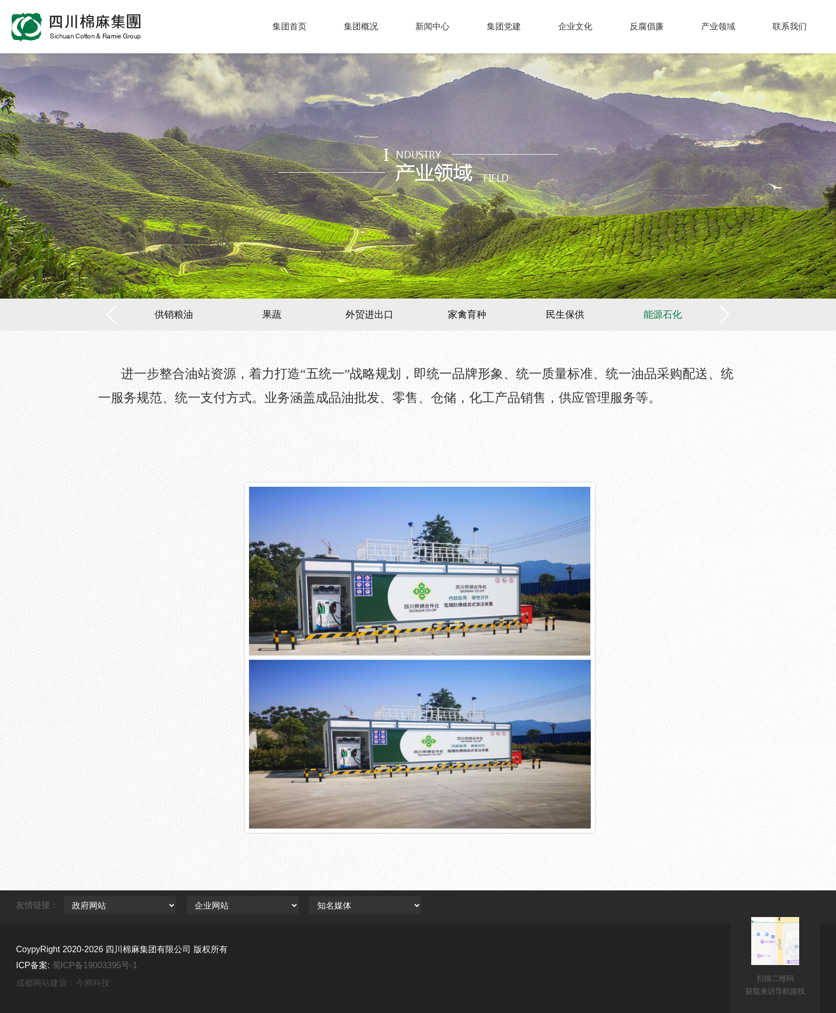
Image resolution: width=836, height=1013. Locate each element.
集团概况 (361, 26)
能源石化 (663, 314)
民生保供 (565, 314)
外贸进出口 (369, 314)
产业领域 (718, 26)
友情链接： (37, 905)
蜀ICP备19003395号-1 (95, 965)
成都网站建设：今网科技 (63, 982)
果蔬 (272, 314)
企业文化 (575, 26)
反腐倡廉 (647, 26)
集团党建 (504, 26)
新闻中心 (432, 26)
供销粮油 (174, 314)
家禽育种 (467, 314)
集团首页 (289, 26)
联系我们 (790, 26)
